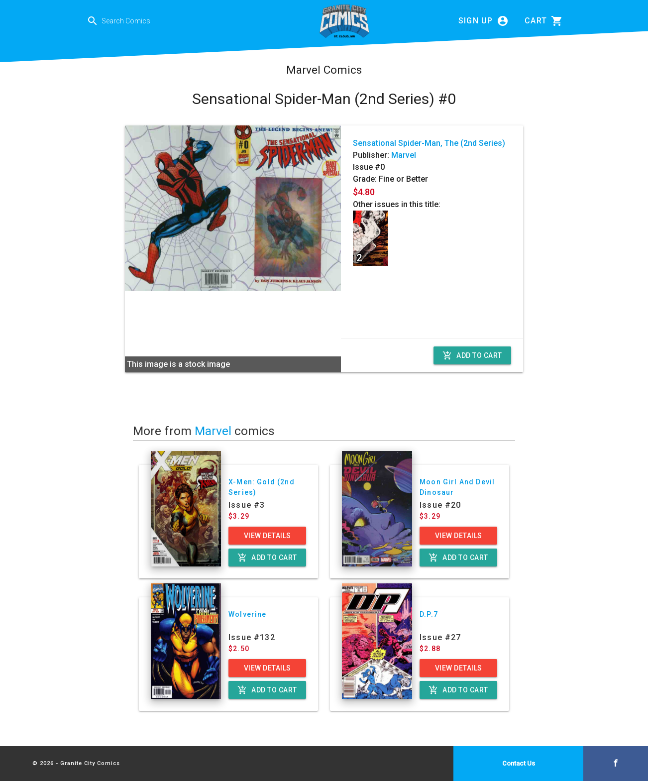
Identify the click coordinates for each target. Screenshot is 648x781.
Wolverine (247, 614)
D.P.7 (429, 614)
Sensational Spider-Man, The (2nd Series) (429, 143)
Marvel (403, 155)
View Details (267, 536)
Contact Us (518, 763)
